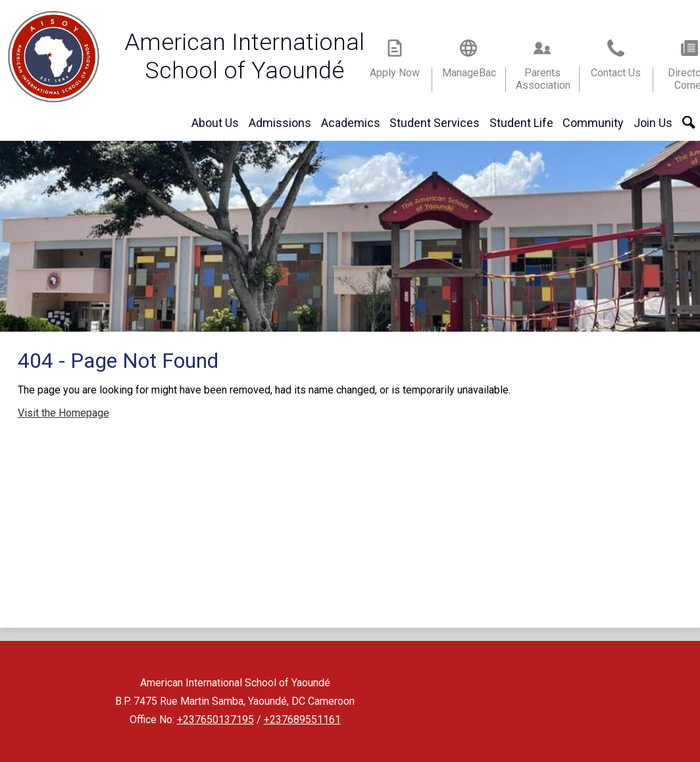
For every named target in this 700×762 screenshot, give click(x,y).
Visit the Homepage (63, 413)
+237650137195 (215, 719)
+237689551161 (302, 719)
